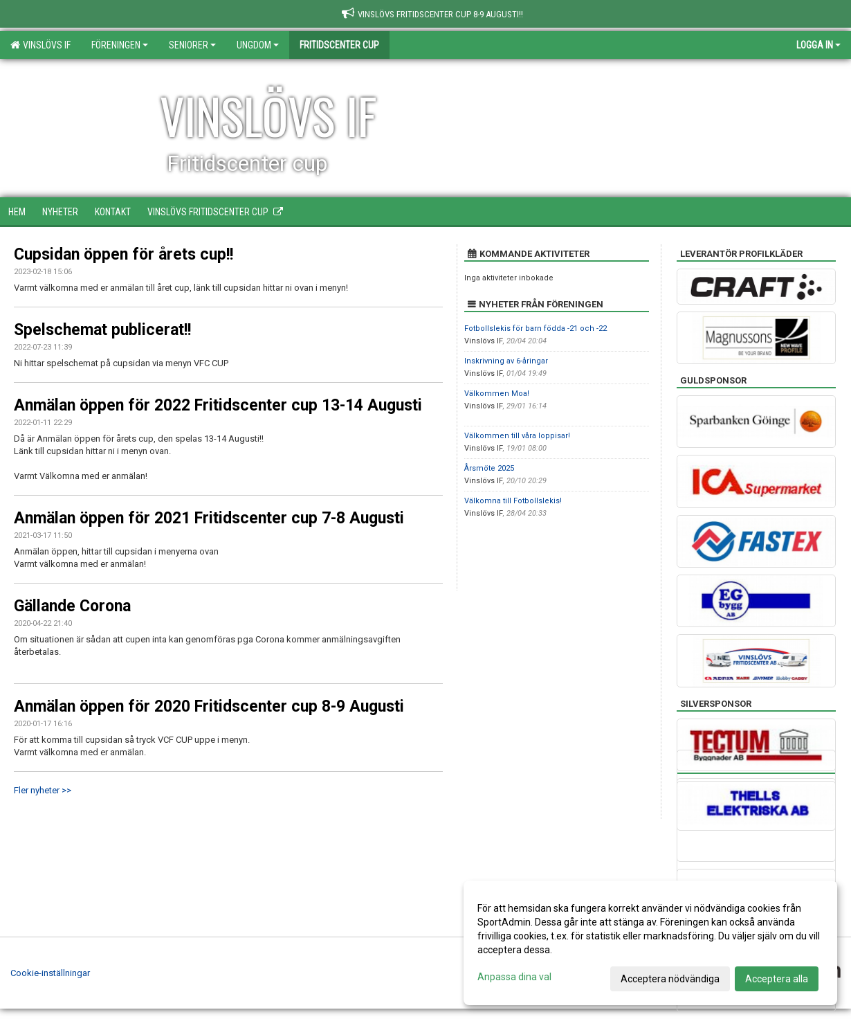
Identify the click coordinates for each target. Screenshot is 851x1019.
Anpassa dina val (514, 976)
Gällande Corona (72, 606)
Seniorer (192, 45)
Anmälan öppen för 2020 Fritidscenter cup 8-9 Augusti (209, 706)
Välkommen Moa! (496, 393)
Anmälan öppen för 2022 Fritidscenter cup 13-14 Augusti (218, 405)
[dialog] (650, 943)
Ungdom (258, 45)
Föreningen (119, 45)
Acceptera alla (776, 978)
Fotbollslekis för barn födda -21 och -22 (535, 328)
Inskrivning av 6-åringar (506, 361)
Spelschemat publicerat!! (102, 330)
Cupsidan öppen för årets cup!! (123, 254)
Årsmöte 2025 (489, 468)
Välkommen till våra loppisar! (517, 435)
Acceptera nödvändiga (670, 978)
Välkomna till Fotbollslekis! (513, 500)
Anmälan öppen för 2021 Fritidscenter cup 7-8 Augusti (209, 518)
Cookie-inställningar (50, 973)
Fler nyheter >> (42, 790)
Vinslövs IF (40, 45)
